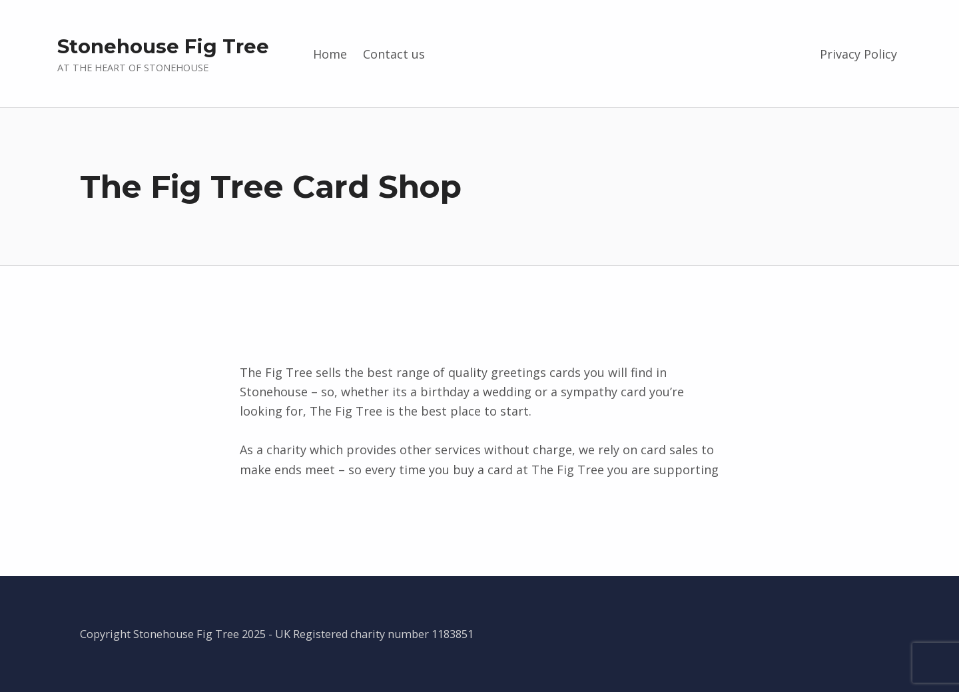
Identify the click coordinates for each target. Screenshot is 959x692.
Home (330, 54)
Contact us (394, 54)
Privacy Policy (858, 54)
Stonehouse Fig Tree (163, 46)
